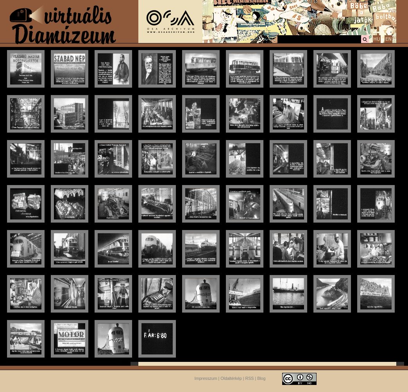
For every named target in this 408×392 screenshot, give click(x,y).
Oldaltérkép (231, 378)
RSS (249, 378)
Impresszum (206, 378)
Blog (261, 378)
